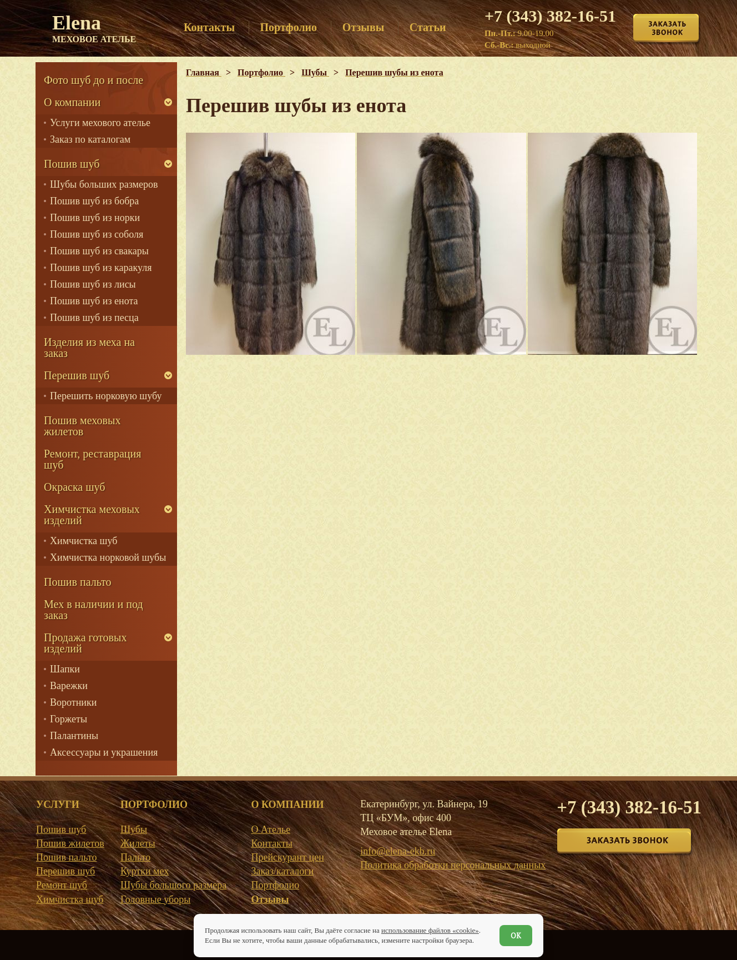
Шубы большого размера (173, 885)
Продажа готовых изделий (85, 643)
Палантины (74, 735)
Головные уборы (155, 899)
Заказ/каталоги (282, 871)
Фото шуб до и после (93, 80)
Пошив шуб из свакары (99, 251)
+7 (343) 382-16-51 (550, 16)
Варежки (69, 685)
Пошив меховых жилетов (82, 426)
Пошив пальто (78, 582)
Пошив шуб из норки (95, 217)
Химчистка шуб (83, 540)
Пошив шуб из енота (94, 300)
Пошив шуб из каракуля (101, 267)
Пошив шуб (71, 164)
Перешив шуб (76, 375)
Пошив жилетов (70, 843)
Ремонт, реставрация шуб (92, 459)
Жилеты (137, 843)
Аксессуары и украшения (104, 752)
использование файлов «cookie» (430, 930)
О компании (72, 102)
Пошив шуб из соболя (96, 234)
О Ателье (270, 829)
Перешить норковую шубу (105, 395)
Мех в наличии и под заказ (93, 609)
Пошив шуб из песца (94, 317)
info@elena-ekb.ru (397, 851)
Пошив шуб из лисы (93, 284)
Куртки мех (144, 871)
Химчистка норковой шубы (108, 557)
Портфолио (275, 885)
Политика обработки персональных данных (453, 865)
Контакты (271, 843)
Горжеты (68, 719)
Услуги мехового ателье (100, 122)
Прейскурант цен (287, 857)
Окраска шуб (74, 487)
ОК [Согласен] (516, 936)
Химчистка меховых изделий (92, 514)
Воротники (73, 702)
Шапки (65, 669)
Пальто (135, 857)
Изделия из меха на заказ (89, 347)
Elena (94, 28)
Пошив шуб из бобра (94, 201)
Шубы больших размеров (104, 184)
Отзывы (270, 899)
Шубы (133, 829)
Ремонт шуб (61, 885)
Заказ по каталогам (90, 139)
